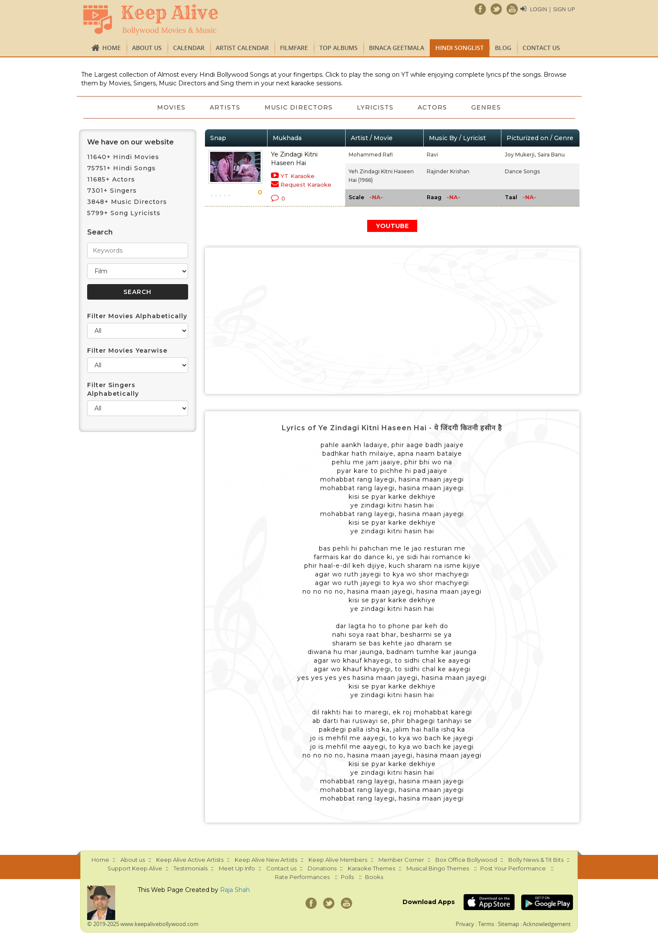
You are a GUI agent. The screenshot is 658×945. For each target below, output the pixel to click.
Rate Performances (302, 876)
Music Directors (298, 107)
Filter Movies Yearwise (127, 350)
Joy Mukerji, (520, 154)
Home (111, 48)
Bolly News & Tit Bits (536, 859)
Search (100, 232)
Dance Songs (522, 171)
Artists (225, 107)
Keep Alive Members (338, 859)
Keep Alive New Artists (266, 859)
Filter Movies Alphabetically (137, 316)
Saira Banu (551, 154)
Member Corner (401, 859)
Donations (322, 868)
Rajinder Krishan (448, 171)
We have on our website (130, 142)
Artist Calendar (242, 48)
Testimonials (190, 868)
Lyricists (375, 107)
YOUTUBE (392, 226)
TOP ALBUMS (338, 48)
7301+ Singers (112, 190)
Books (374, 876)
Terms (486, 924)
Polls (347, 876)
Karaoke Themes (371, 868)
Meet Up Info (237, 868)
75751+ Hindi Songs (121, 168)
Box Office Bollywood (466, 859)
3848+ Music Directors (127, 202)
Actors (432, 107)
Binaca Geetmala (396, 48)
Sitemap (508, 924)
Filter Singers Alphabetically (113, 389)
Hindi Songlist (459, 48)
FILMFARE (294, 48)
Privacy (465, 924)
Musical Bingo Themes (437, 868)
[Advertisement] (392, 320)
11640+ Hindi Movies (123, 157)
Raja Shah (235, 890)
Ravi (432, 154)
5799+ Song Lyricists (124, 213)
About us (147, 48)
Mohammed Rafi (371, 154)
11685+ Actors (111, 179)
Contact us (541, 48)
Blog (503, 48)
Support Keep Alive (134, 868)
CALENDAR (189, 48)
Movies (171, 107)
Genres (486, 107)
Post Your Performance (513, 868)
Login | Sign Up (552, 9)
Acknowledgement (547, 924)
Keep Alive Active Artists (190, 859)
